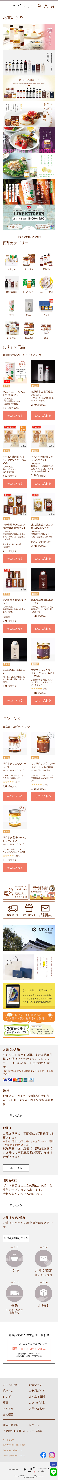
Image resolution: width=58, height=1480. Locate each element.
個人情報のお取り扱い (12, 1450)
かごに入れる (15, 415)
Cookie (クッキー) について (14, 1456)
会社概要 (8, 1414)
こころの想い (11, 1384)
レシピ (7, 1396)
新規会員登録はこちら (16, 1238)
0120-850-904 (29, 1349)
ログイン (34, 1425)
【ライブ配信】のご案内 (29, 237)
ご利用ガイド (37, 1390)
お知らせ (8, 1408)
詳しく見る (16, 1115)
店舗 (5, 1402)
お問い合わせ (37, 1408)
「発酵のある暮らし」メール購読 (22, 1430)
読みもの (8, 1390)
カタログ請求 (37, 1402)
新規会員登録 (11, 1425)
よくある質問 (37, 1396)
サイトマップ (8, 1440)
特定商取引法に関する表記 (14, 1445)
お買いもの (35, 1384)
